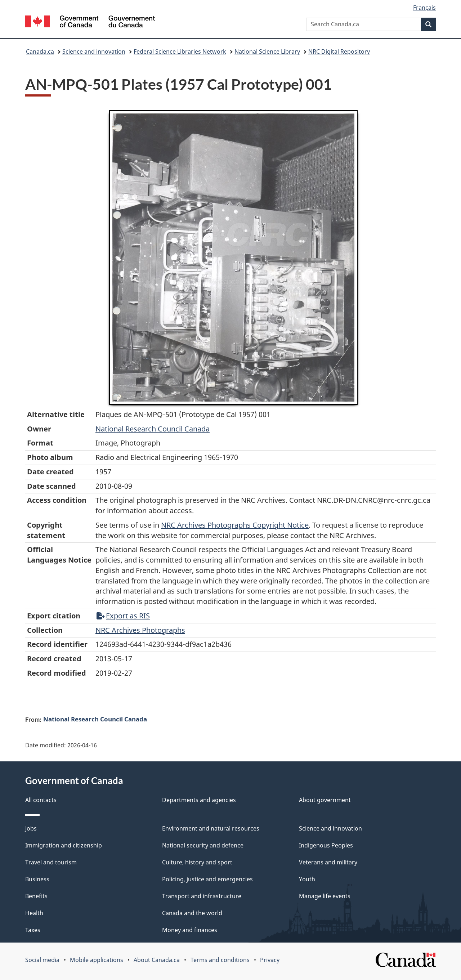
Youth (307, 879)
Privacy (269, 960)
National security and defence (202, 845)
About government (325, 800)
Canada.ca (40, 51)
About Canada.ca (157, 960)
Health (34, 913)
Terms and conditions (220, 960)
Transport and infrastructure (201, 896)
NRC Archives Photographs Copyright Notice (235, 525)
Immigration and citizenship (63, 845)
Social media (42, 960)
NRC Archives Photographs (140, 630)
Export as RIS (123, 616)
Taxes (32, 930)
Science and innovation (93, 51)
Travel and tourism (51, 862)
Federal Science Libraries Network (180, 51)
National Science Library (267, 51)
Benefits (36, 896)
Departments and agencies (199, 800)
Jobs (31, 828)
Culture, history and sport (197, 862)
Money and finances (189, 930)
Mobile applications (96, 960)
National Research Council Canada (152, 429)
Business (37, 879)
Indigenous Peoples (326, 845)
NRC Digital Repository (339, 51)
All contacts (41, 800)
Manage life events (324, 896)
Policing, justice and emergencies (207, 879)
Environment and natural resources (210, 828)
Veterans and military (328, 862)
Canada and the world (192, 913)
